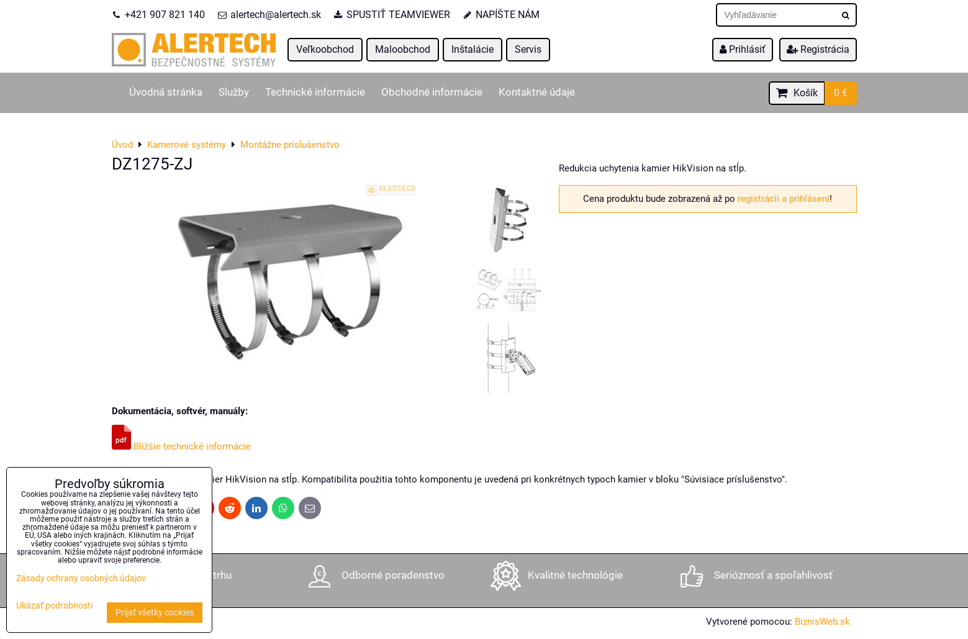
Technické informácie (315, 92)
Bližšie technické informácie (181, 446)
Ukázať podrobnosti (54, 606)
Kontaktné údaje (537, 92)
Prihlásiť (743, 49)
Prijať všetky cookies (154, 612)
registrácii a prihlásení (784, 198)
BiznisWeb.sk (822, 621)
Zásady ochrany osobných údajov (81, 578)
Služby (234, 92)
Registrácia (818, 49)
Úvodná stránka (165, 92)
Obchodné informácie (431, 92)
